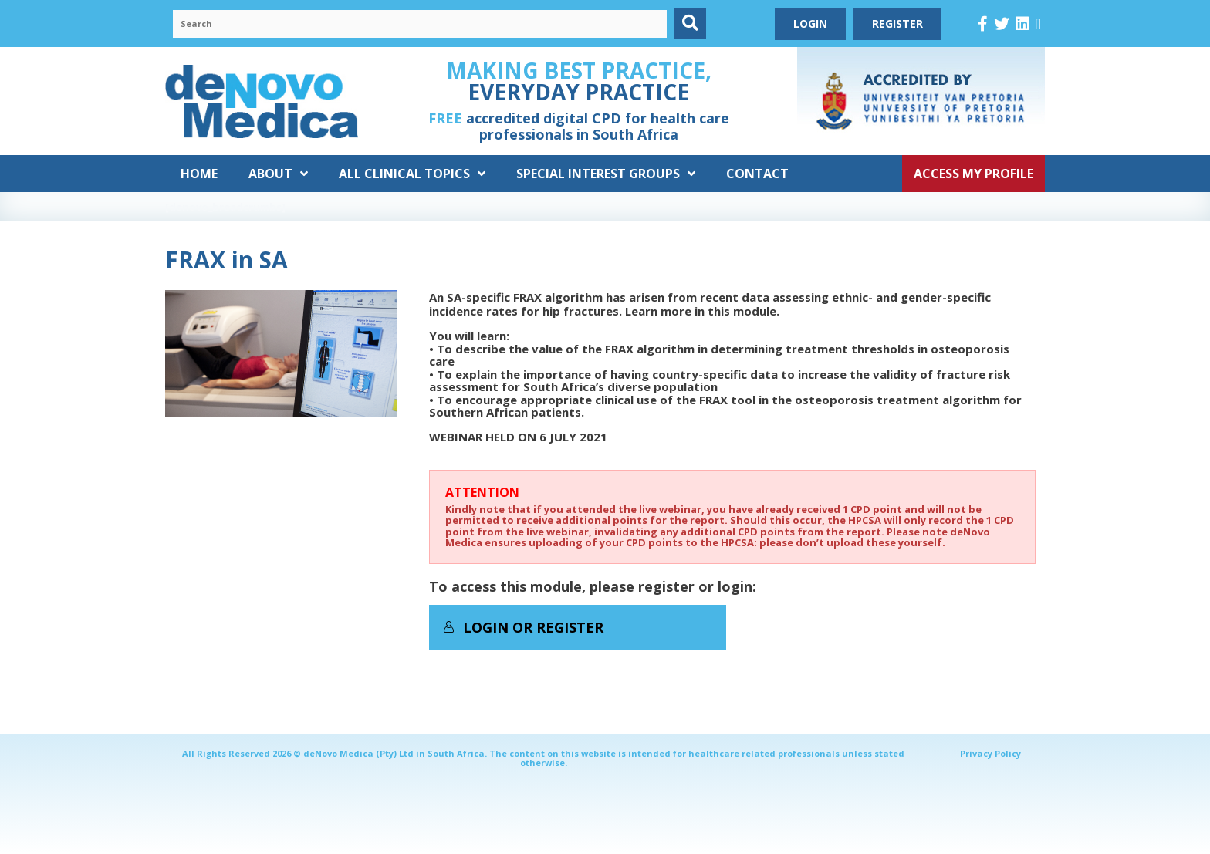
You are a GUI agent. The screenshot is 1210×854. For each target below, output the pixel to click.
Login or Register (523, 627)
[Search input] (420, 24)
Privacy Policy (990, 753)
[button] (690, 23)
